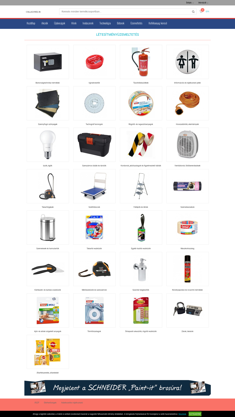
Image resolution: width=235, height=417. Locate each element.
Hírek (73, 23)
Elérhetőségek (50, 402)
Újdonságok (59, 23)
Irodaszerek (88, 23)
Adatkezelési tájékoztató (72, 402)
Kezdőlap (31, 23)
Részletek (182, 414)
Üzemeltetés (136, 23)
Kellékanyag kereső (158, 23)
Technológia (105, 23)
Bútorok (120, 23)
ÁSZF (36, 402)
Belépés (189, 3)
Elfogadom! (195, 414)
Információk (202, 3)
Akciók (44, 23)
